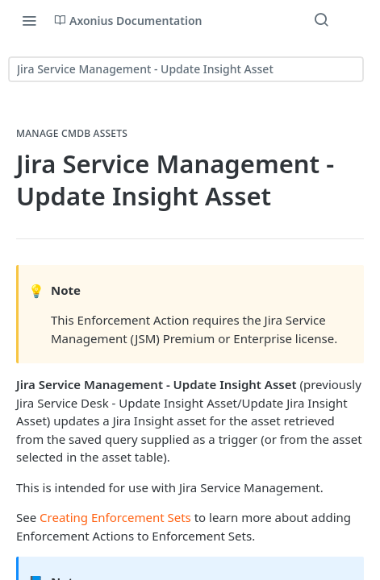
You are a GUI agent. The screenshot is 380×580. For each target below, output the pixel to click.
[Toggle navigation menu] (29, 20)
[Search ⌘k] (321, 20)
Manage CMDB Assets (71, 133)
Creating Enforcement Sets (115, 517)
